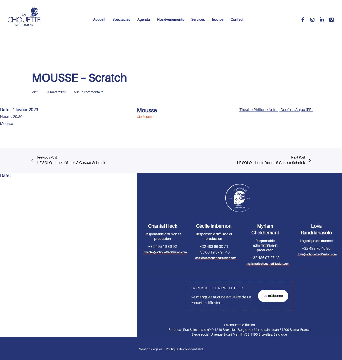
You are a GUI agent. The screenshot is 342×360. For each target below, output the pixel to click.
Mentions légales (150, 349)
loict (34, 92)
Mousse (147, 110)
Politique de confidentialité (184, 349)
